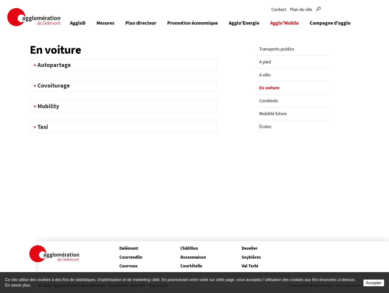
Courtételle (191, 266)
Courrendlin (130, 257)
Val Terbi (250, 266)
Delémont (128, 248)
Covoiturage (53, 85)
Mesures (105, 23)
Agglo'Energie (244, 23)
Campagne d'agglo (330, 23)
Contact (278, 9)
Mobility (48, 106)
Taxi (42, 127)
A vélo (265, 75)
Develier (250, 248)
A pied (265, 62)
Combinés (268, 100)
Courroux (128, 266)
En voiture (269, 88)
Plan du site (301, 9)
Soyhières (251, 257)
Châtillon (189, 248)
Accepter (374, 283)
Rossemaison (193, 257)
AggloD (78, 23)
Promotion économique (192, 23)
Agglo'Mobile (284, 23)
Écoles (265, 126)
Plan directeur (140, 23)
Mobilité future (273, 113)
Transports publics (276, 49)
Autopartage (54, 65)
